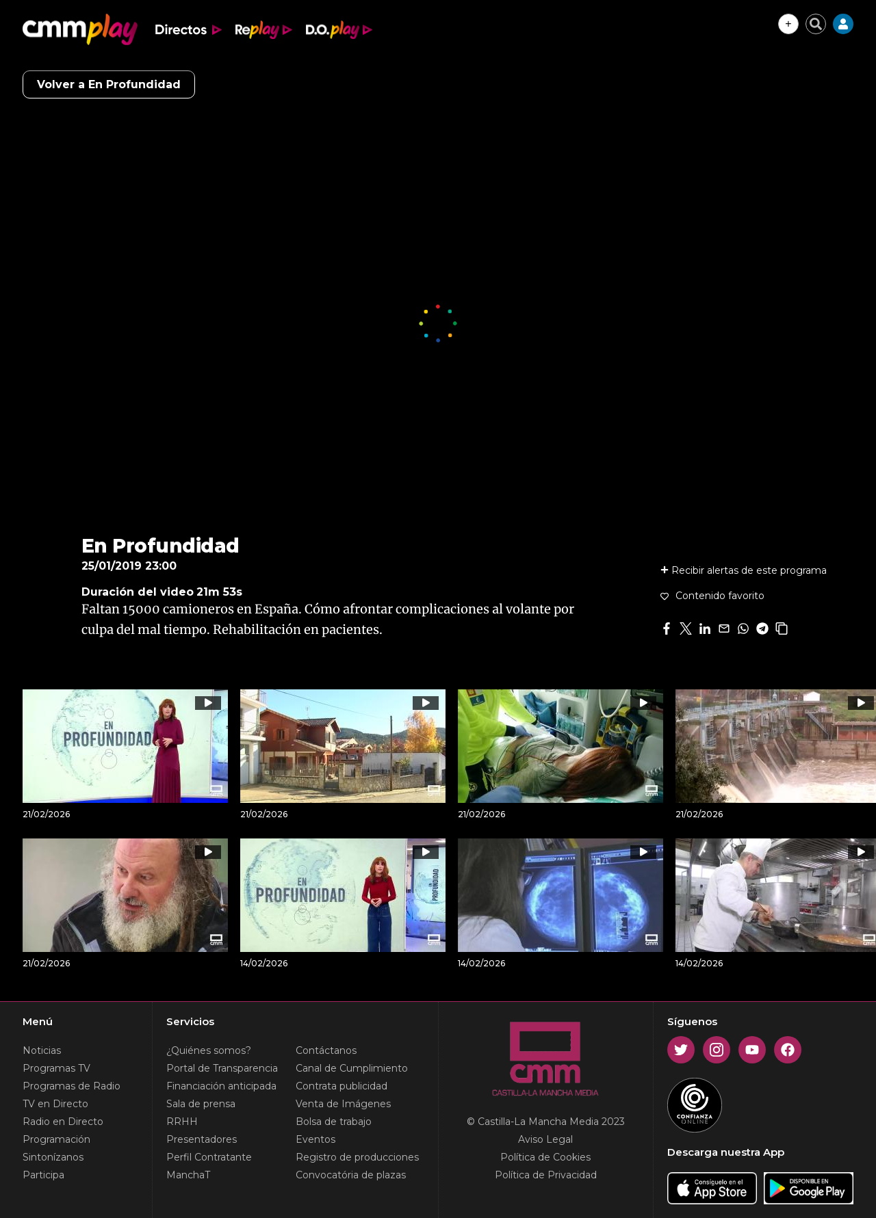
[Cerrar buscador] (816, 24)
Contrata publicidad (341, 1086)
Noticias (42, 1050)
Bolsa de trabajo (334, 1121)
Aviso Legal (545, 1139)
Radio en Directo (63, 1121)
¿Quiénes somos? (208, 1050)
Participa (43, 1175)
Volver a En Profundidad (109, 84)
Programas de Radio (71, 1086)
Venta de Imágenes (343, 1104)
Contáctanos (326, 1050)
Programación (56, 1139)
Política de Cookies (545, 1157)
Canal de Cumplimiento (352, 1068)
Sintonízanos (53, 1157)
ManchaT (188, 1175)
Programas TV (56, 1068)
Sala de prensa (200, 1104)
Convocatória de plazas (351, 1175)
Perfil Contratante (209, 1157)
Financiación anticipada (221, 1086)
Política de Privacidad (546, 1175)
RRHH (182, 1121)
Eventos (315, 1139)
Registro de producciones (357, 1157)
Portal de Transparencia (222, 1068)
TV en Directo (55, 1104)
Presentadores (201, 1139)
